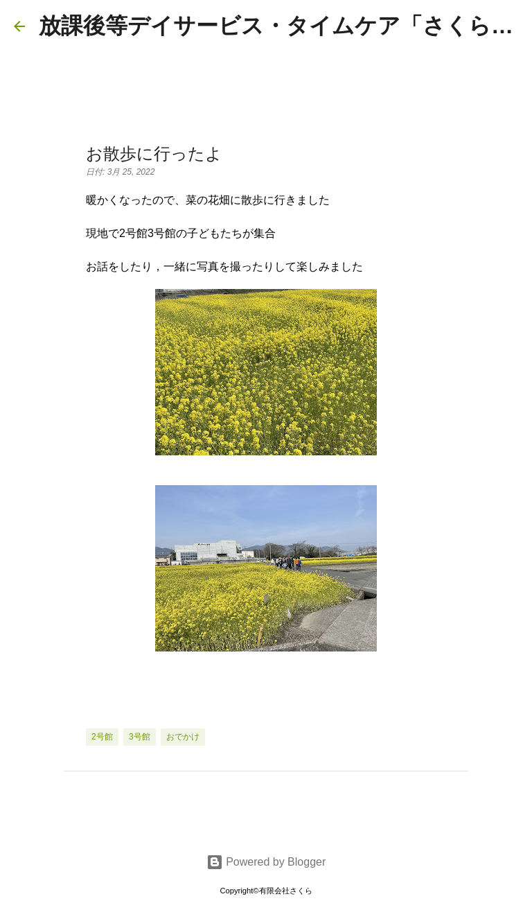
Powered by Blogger (266, 862)
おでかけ (183, 737)
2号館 (102, 737)
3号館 (139, 737)
